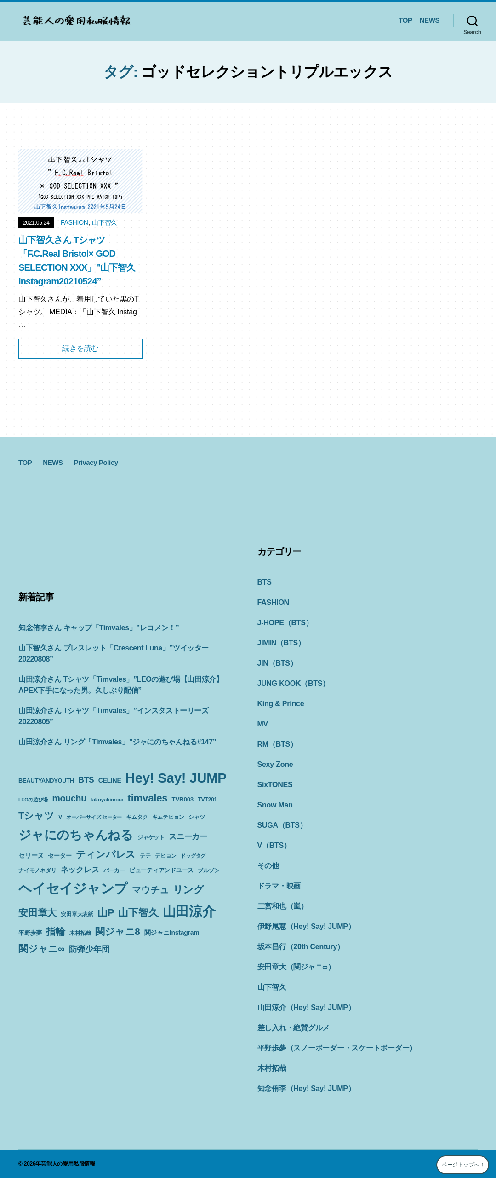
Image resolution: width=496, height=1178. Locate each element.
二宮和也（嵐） (282, 906)
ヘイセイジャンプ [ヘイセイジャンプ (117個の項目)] (73, 888)
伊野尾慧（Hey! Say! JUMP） (306, 926)
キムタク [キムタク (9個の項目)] (137, 817)
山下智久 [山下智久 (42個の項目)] (138, 912)
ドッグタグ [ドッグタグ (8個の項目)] (193, 856)
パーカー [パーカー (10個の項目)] (114, 870)
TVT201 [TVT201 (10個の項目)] (207, 799)
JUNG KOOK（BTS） (293, 683)
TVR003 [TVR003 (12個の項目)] (183, 799)
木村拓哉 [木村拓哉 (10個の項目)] (80, 933)
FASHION (74, 222)
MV (262, 724)
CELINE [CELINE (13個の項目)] (109, 780)
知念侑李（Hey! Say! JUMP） (306, 1088)
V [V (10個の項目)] (60, 817)
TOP (405, 20)
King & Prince (280, 704)
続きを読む (80, 348)
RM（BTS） (277, 744)
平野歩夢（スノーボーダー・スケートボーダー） (337, 1048)
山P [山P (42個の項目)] (105, 912)
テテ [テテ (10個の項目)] (145, 856)
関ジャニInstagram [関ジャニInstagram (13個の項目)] (172, 932)
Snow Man (275, 805)
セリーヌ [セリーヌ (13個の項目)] (31, 855)
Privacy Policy (96, 462)
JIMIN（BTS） (281, 643)
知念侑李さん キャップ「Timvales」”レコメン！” (98, 628)
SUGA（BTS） (282, 825)
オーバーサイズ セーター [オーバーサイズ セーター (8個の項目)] (94, 817)
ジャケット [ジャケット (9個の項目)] (151, 837)
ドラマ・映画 (279, 886)
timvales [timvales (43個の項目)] (148, 798)
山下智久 (104, 222)
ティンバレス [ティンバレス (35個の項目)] (106, 854)
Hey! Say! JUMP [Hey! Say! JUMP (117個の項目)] (176, 777)
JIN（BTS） (277, 663)
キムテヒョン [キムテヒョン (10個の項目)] (168, 817)
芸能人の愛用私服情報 (68, 1164)
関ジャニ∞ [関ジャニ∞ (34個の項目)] (41, 948)
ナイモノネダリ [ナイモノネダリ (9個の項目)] (37, 870)
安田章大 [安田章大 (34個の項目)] (37, 912)
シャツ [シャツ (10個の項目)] (196, 817)
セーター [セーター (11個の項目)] (59, 855)
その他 (268, 866)
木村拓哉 (271, 1068)
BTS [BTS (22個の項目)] (86, 779)
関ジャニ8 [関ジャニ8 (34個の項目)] (117, 931)
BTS (264, 582)
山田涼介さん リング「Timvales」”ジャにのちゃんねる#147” (117, 742)
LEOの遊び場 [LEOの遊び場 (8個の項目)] (33, 799)
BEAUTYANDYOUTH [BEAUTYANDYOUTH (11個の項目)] (46, 780)
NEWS (429, 20)
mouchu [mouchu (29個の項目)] (69, 798)
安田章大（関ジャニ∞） (296, 967)
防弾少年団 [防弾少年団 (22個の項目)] (89, 949)
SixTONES (275, 785)
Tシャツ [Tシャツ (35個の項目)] (36, 815)
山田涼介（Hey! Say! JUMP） (306, 1007)
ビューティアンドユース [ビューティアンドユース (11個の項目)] (161, 870)
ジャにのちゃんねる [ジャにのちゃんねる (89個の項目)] (75, 835)
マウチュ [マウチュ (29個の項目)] (150, 890)
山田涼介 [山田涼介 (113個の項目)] (189, 911)
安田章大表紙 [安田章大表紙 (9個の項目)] (77, 914)
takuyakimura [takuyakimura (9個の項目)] (107, 799)
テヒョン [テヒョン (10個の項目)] (166, 856)
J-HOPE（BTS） (285, 623)
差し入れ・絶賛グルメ (293, 1028)
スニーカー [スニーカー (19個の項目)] (188, 836)
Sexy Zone (275, 764)
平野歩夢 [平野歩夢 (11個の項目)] (30, 932)
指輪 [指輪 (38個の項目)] (55, 931)
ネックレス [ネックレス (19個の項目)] (80, 869)
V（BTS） (274, 845)
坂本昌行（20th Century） (300, 947)
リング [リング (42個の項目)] (188, 889)
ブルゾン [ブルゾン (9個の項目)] (208, 870)
